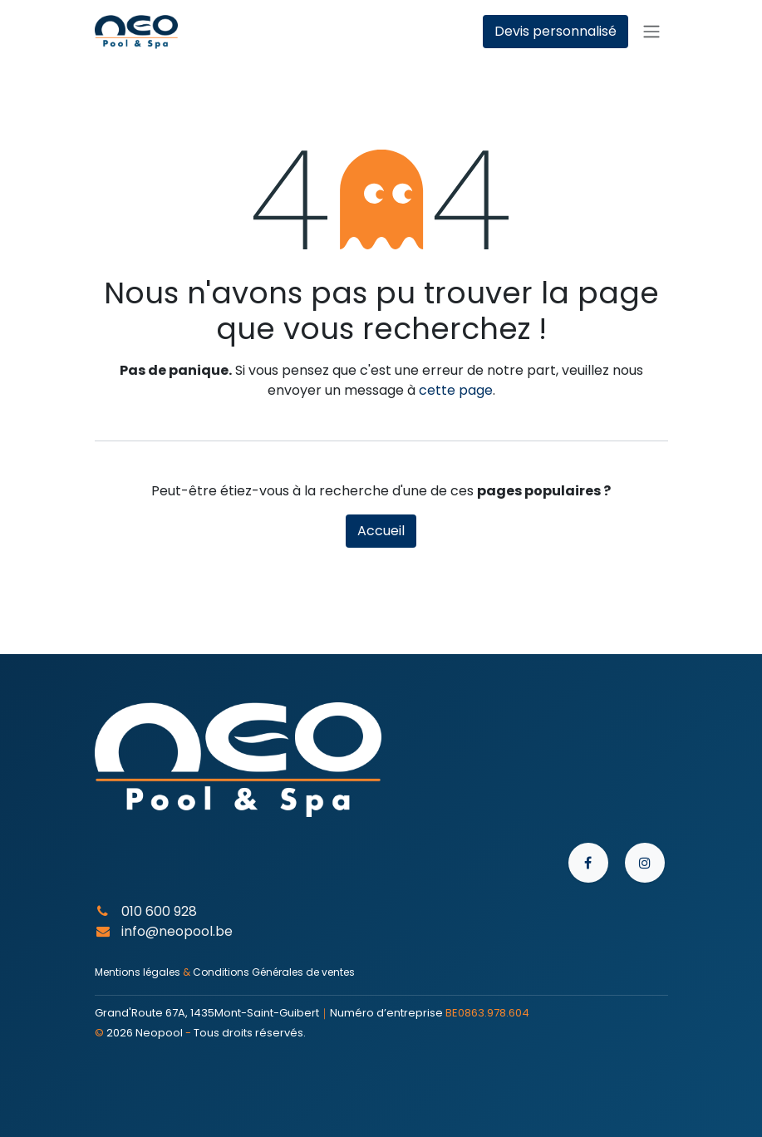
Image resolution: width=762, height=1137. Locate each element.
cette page (456, 390)
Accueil (381, 530)
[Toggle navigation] (651, 32)
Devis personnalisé (555, 31)
